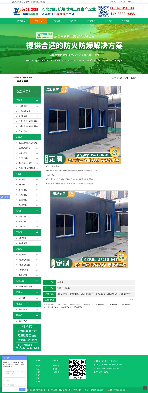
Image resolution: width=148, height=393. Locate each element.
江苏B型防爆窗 (53, 307)
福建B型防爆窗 (114, 304)
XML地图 (122, 2)
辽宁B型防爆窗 (79, 307)
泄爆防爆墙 (23, 106)
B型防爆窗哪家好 (87, 294)
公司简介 (91, 21)
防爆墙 (19, 100)
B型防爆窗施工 (112, 294)
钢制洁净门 (23, 321)
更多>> (132, 299)
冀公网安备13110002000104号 (119, 390)
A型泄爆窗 (23, 255)
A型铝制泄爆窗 (24, 265)
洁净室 (19, 304)
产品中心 (38, 21)
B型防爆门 (22, 185)
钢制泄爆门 (23, 221)
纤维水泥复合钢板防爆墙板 (28, 126)
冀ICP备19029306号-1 (98, 390)
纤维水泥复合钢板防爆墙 (28, 121)
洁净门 (19, 315)
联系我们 (126, 21)
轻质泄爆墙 (23, 153)
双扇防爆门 (23, 195)
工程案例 (56, 21)
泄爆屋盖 (20, 280)
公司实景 (108, 21)
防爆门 (19, 174)
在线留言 (131, 2)
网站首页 (21, 21)
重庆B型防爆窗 (88, 304)
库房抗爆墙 (23, 131)
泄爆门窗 (22, 226)
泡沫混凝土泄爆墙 (25, 163)
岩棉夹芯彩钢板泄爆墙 (27, 168)
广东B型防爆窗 (101, 304)
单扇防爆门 (23, 190)
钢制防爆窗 (23, 243)
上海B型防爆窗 (62, 304)
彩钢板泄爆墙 (24, 158)
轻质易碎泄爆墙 (24, 148)
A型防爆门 (23, 180)
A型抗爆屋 (23, 298)
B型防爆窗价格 (100, 294)
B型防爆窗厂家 (62, 294)
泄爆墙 (19, 137)
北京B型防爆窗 (49, 304)
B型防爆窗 (22, 238)
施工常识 (73, 21)
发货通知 (56, 366)
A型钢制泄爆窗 (24, 260)
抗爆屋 (19, 292)
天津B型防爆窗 (75, 304)
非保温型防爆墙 (24, 111)
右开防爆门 (23, 200)
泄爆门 (19, 210)
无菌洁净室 (23, 309)
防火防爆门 (23, 205)
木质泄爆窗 (23, 275)
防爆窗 (133, 78)
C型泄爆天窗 (23, 270)
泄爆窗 (19, 249)
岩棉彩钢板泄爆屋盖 (26, 286)
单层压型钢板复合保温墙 (28, 143)
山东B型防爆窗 (66, 307)
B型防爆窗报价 (74, 294)
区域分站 (113, 2)
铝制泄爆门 (23, 216)
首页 (120, 78)
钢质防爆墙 (23, 116)
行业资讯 (56, 369)
